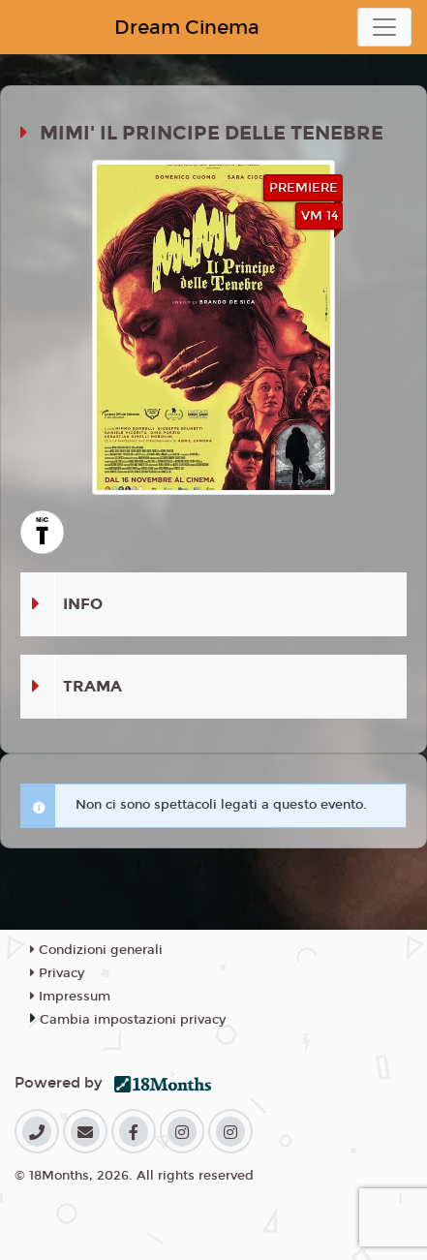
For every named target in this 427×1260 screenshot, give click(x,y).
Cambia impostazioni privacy (133, 1020)
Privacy (57, 973)
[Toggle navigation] (384, 27)
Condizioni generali (96, 950)
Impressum (70, 996)
